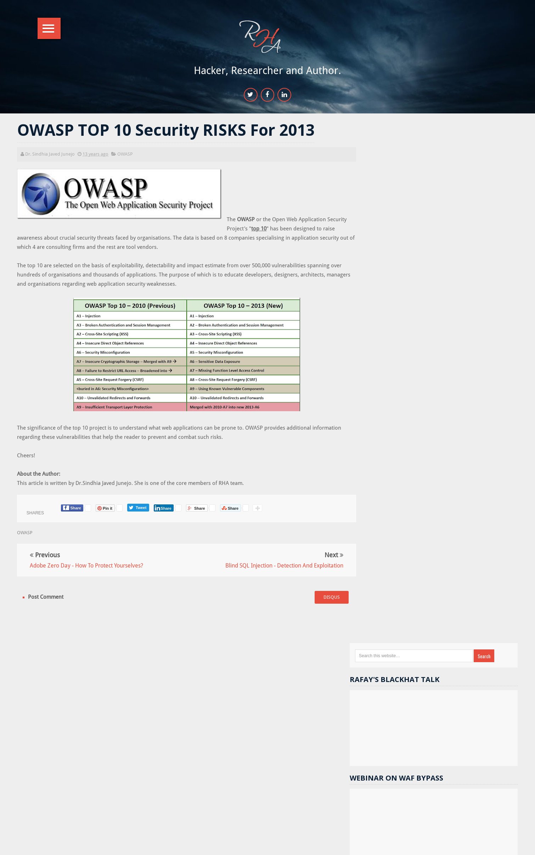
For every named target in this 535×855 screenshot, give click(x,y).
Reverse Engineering (478, 635)
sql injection (397, 635)
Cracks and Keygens (464, 671)
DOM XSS (484, 611)
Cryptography (399, 683)
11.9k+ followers (442, 413)
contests (449, 611)
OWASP (125, 154)
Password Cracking (453, 707)
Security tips (400, 599)
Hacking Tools (441, 647)
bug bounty (489, 683)
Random (395, 534)
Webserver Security (404, 611)
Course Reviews (401, 707)
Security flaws (486, 647)
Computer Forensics (406, 671)
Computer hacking (484, 695)
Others (434, 635)
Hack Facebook (444, 599)
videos (392, 695)
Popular (445, 534)
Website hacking (452, 587)
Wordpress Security (463, 659)
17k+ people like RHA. (416, 400)
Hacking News (402, 587)
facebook (466, 623)
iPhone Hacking (483, 719)
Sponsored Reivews (405, 659)
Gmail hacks (397, 647)
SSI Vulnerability (401, 719)
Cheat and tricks (431, 695)
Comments (496, 534)
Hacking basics (445, 683)
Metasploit (396, 623)
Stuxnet (443, 719)
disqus (323, 597)
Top (508, 845)
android (431, 623)
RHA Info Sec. (290, 845)
